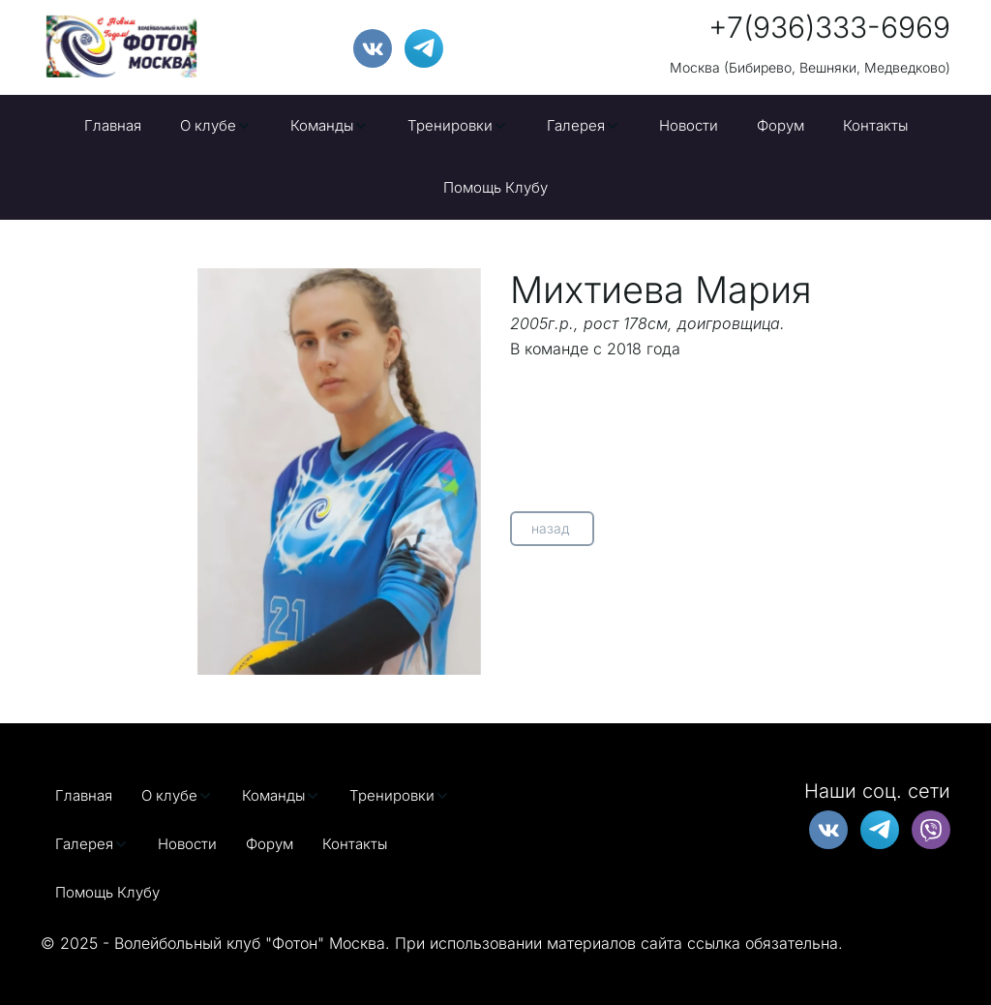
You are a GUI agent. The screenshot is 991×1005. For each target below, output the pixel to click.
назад (552, 528)
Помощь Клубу (495, 187)
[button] (216, 126)
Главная (112, 125)
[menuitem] (113, 126)
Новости (688, 125)
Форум (780, 125)
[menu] (495, 157)
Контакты (875, 125)
